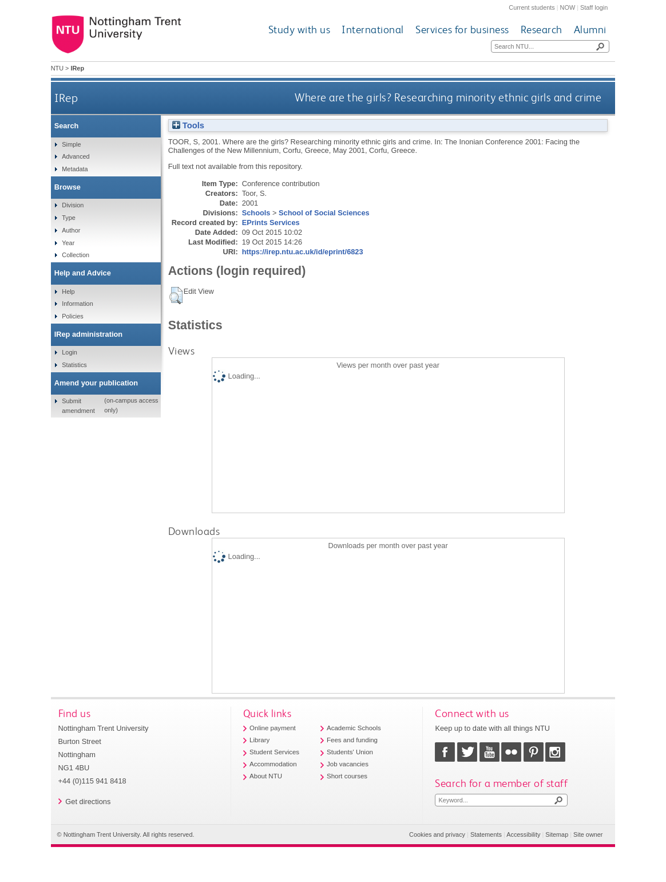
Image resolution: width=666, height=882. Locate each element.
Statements (486, 834)
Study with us (299, 29)
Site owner (587, 834)
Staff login (594, 7)
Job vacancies (347, 764)
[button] (176, 295)
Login (69, 352)
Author (71, 230)
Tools (188, 125)
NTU (57, 68)
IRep (66, 97)
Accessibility (523, 834)
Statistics (74, 364)
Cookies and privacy (437, 834)
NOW (568, 7)
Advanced (75, 156)
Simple (71, 144)
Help (68, 291)
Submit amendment (78, 405)
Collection (75, 254)
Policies (72, 316)
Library (259, 740)
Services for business (462, 29)
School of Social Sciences (324, 212)
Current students (531, 7)
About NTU (265, 776)
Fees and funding (352, 740)
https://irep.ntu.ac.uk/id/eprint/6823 (302, 251)
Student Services (274, 752)
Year (68, 242)
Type (69, 217)
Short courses (347, 776)
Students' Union (350, 752)
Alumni (590, 29)
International (373, 29)
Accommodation (273, 764)
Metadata (75, 169)
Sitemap (556, 834)
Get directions (87, 801)
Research (541, 29)
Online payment (272, 727)
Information (77, 303)
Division (73, 205)
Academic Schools (354, 727)
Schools (256, 212)
